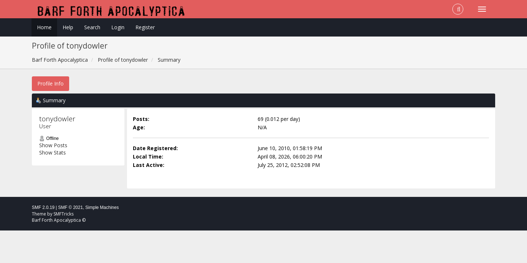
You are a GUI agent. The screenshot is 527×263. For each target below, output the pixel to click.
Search (92, 27)
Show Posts (53, 145)
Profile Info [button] (50, 83)
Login (117, 27)
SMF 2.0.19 (43, 207)
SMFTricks (63, 214)
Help (68, 27)
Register (145, 27)
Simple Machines (102, 207)
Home (44, 27)
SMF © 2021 (70, 207)
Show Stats (52, 152)
